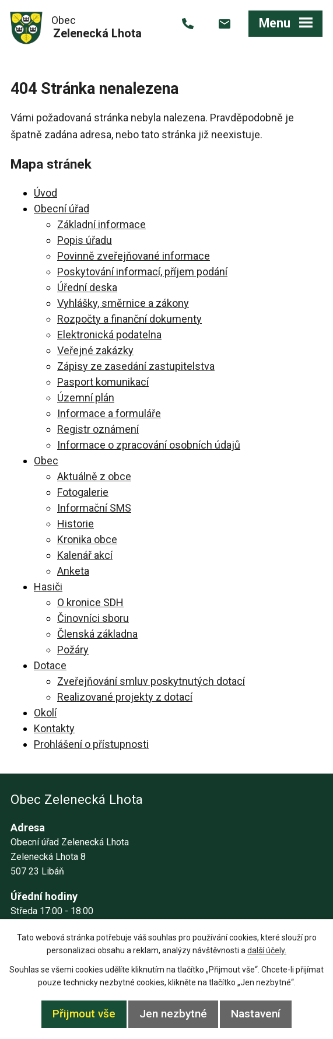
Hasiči (48, 586)
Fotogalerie (82, 492)
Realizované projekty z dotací (124, 697)
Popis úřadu (84, 240)
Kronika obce (87, 539)
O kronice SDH (90, 602)
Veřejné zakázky (95, 350)
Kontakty (54, 728)
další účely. (266, 950)
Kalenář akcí (85, 555)
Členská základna (97, 634)
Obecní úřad (61, 208)
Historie (75, 523)
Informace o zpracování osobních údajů (148, 445)
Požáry (73, 649)
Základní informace (101, 224)
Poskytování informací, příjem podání (142, 271)
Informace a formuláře (109, 413)
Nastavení (256, 1013)
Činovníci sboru (93, 618)
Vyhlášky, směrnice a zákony (123, 303)
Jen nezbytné (173, 1013)
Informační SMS (94, 508)
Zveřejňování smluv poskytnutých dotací (151, 681)
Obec (46, 460)
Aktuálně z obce (94, 476)
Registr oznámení (98, 429)
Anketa (73, 571)
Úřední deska (87, 287)
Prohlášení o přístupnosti (91, 744)
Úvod (45, 193)
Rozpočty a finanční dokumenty (129, 319)
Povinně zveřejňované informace (133, 256)
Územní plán (85, 397)
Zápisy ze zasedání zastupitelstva (136, 366)
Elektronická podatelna (109, 334)
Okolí (45, 712)
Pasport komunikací (103, 382)
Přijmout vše (83, 1013)
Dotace (50, 665)
